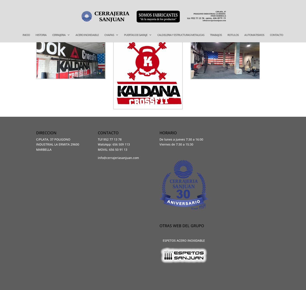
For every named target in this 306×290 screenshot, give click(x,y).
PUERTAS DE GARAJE (135, 35)
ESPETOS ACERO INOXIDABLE (184, 240)
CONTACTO (276, 35)
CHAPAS (109, 35)
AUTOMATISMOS (254, 35)
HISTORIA (41, 35)
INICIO (26, 35)
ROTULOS (233, 35)
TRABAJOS (216, 35)
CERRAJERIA (59, 35)
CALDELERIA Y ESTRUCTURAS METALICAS (180, 35)
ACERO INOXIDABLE (87, 35)
